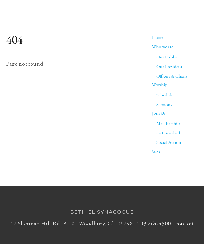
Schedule (164, 95)
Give (156, 151)
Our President (169, 66)
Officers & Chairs (172, 76)
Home (157, 37)
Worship (160, 84)
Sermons (164, 104)
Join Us (159, 113)
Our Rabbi (166, 57)
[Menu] (190, 7)
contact (184, 223)
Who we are (162, 46)
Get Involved (168, 133)
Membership (168, 123)
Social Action (168, 142)
